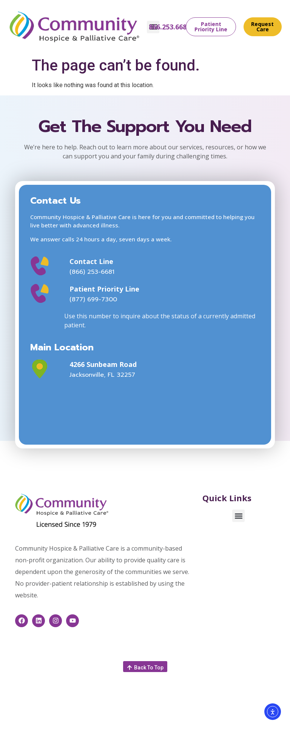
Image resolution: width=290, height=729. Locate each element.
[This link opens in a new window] (47, 368)
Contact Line (91, 261)
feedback (194, 709)
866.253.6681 (169, 26)
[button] (238, 516)
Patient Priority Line (104, 288)
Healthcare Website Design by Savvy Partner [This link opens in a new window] (160, 714)
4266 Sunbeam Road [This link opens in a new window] (103, 364)
